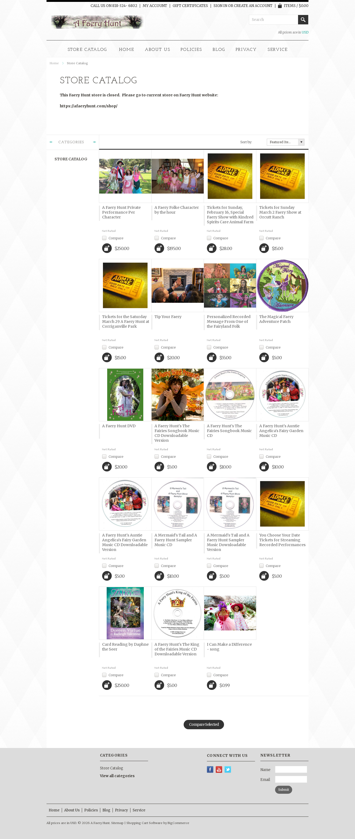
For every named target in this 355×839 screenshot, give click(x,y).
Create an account (253, 6)
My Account (155, 6)
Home (54, 63)
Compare (116, 238)
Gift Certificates (190, 6)
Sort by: (246, 142)
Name (265, 770)
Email (265, 779)
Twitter (228, 769)
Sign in (220, 6)
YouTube (219, 769)
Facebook (210, 769)
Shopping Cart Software (144, 823)
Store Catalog (87, 50)
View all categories (117, 776)
